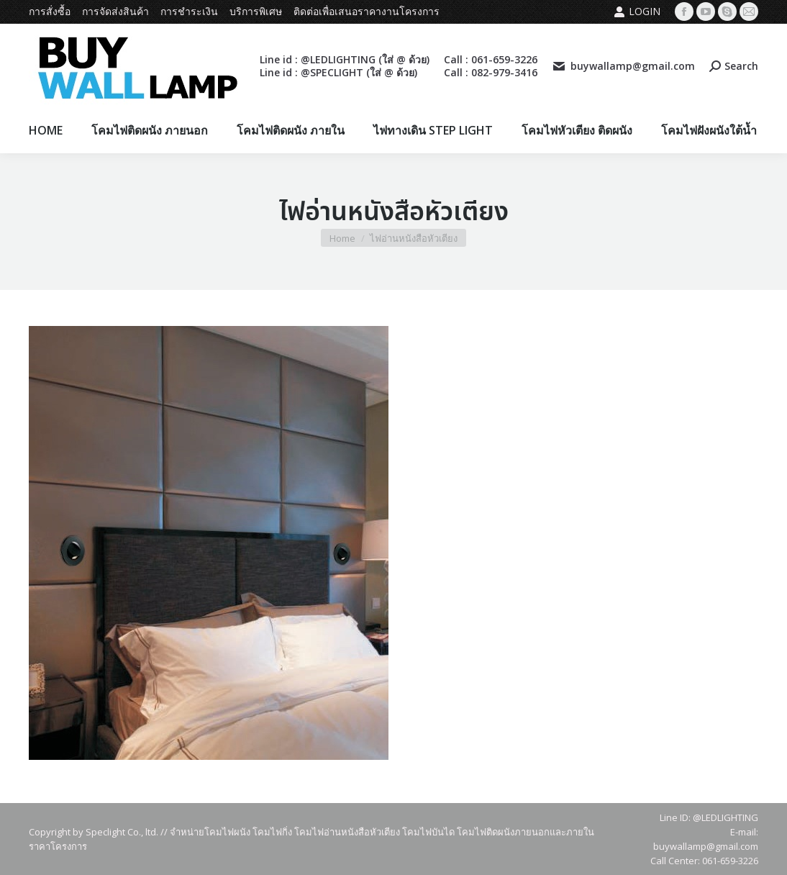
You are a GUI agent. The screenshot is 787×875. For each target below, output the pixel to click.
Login (637, 11)
